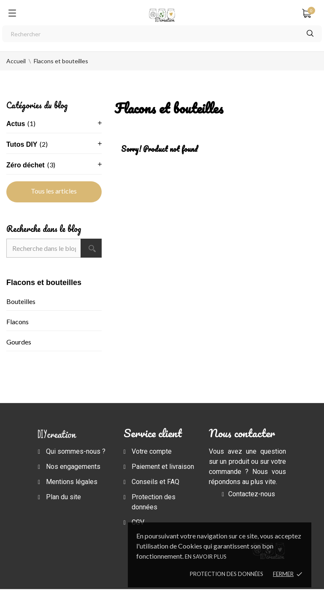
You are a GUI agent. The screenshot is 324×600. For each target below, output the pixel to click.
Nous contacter (242, 433)
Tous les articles (54, 191)
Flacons (17, 321)
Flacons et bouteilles (43, 282)
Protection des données (226, 573)
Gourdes (18, 342)
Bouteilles (20, 301)
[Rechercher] (162, 33)
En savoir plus (206, 556)
